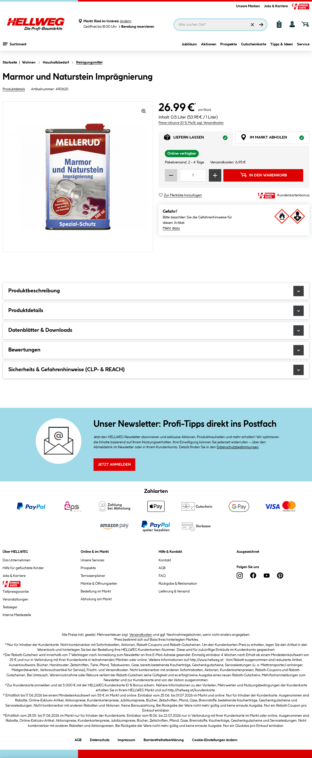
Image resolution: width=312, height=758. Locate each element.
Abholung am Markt (96, 599)
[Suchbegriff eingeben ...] (220, 24)
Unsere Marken (248, 6)
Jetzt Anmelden (114, 464)
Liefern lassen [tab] (198, 138)
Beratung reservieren (136, 26)
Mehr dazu (171, 228)
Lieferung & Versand (174, 591)
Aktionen (208, 46)
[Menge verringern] (171, 175)
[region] (78, 176)
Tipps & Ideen (281, 46)
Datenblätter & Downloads (156, 330)
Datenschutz (99, 739)
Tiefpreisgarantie (16, 591)
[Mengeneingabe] (193, 175)
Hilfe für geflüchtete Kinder (23, 568)
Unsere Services (92, 560)
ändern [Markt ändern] (125, 21)
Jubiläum (189, 46)
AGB (162, 568)
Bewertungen (156, 350)
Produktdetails (14, 89)
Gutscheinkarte (253, 46)
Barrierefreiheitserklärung (164, 739)
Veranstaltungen (15, 599)
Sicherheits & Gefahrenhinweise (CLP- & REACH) (156, 370)
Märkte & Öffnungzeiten (99, 583)
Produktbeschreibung (156, 291)
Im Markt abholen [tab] (274, 138)
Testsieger (10, 607)
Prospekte (228, 46)
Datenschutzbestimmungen (238, 447)
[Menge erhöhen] (215, 175)
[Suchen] (261, 24)
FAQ (162, 575)
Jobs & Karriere (276, 6)
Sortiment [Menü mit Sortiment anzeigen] (14, 45)
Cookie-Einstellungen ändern (214, 739)
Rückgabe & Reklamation (178, 583)
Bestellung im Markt (96, 591)
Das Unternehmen (17, 560)
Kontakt (165, 560)
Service (303, 46)
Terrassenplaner (93, 575)
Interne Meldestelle (17, 615)
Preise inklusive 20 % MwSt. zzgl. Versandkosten (191, 122)
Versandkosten (140, 634)
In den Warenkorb (263, 174)
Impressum (126, 739)
